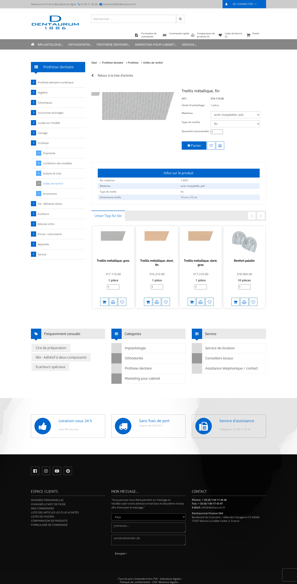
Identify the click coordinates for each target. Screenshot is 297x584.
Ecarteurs (43, 214)
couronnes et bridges (51, 113)
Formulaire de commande (49, 520)
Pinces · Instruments (50, 234)
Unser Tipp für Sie (108, 216)
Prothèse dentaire (113, 44)
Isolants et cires (52, 173)
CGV (154, 578)
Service (189, 44)
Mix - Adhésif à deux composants (61, 353)
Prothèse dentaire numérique (55, 82)
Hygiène (42, 92)
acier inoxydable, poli (193, 186)
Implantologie (50, 44)
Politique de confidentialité (135, 578)
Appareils (43, 244)
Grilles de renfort (153, 62)
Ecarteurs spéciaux (50, 362)
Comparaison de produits (49, 516)
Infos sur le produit (178, 173)
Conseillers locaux (212, 354)
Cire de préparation (51, 343)
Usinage (42, 133)
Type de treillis (191, 122)
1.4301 (185, 180)
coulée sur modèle (49, 123)
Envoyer (121, 549)
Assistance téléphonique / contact (225, 364)
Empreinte (49, 153)
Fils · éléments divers (50, 204)
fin (182, 191)
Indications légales (170, 574)
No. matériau (107, 180)
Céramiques (45, 102)
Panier (255, 35)
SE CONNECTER (242, 4)
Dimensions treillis (110, 197)
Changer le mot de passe (48, 500)
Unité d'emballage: (193, 105)
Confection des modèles (57, 163)
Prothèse (133, 62)
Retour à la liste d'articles (115, 75)
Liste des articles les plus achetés (55, 508)
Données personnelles (47, 496)
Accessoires (50, 193)
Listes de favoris (42, 512)
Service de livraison (213, 344)
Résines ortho (46, 224)
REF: (184, 98)
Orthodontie (80, 44)
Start (94, 62)
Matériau (187, 113)
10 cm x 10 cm (189, 197)
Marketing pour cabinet (156, 44)
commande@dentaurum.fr (119, 4)
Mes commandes (42, 504)
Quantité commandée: (195, 131)
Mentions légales (168, 578)
